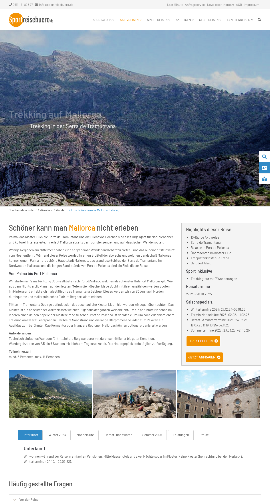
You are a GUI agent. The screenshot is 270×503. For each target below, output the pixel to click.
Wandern (61, 210)
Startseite (31, 20)
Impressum (251, 4)
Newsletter (214, 4)
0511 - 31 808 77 (21, 4)
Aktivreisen (45, 210)
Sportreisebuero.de (21, 210)
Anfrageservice (195, 4)
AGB (239, 4)
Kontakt (228, 4)
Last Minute (175, 4)
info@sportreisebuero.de (56, 4)
